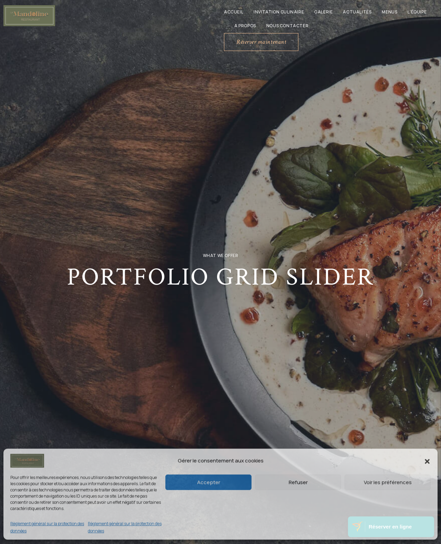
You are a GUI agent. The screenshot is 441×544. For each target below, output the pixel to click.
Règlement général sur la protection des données (47, 527)
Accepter (208, 481)
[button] (427, 460)
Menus (389, 12)
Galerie (323, 12)
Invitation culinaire (279, 12)
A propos (245, 26)
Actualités (357, 12)
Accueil (233, 12)
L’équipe (417, 12)
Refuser (298, 481)
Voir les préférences (388, 481)
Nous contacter (287, 26)
